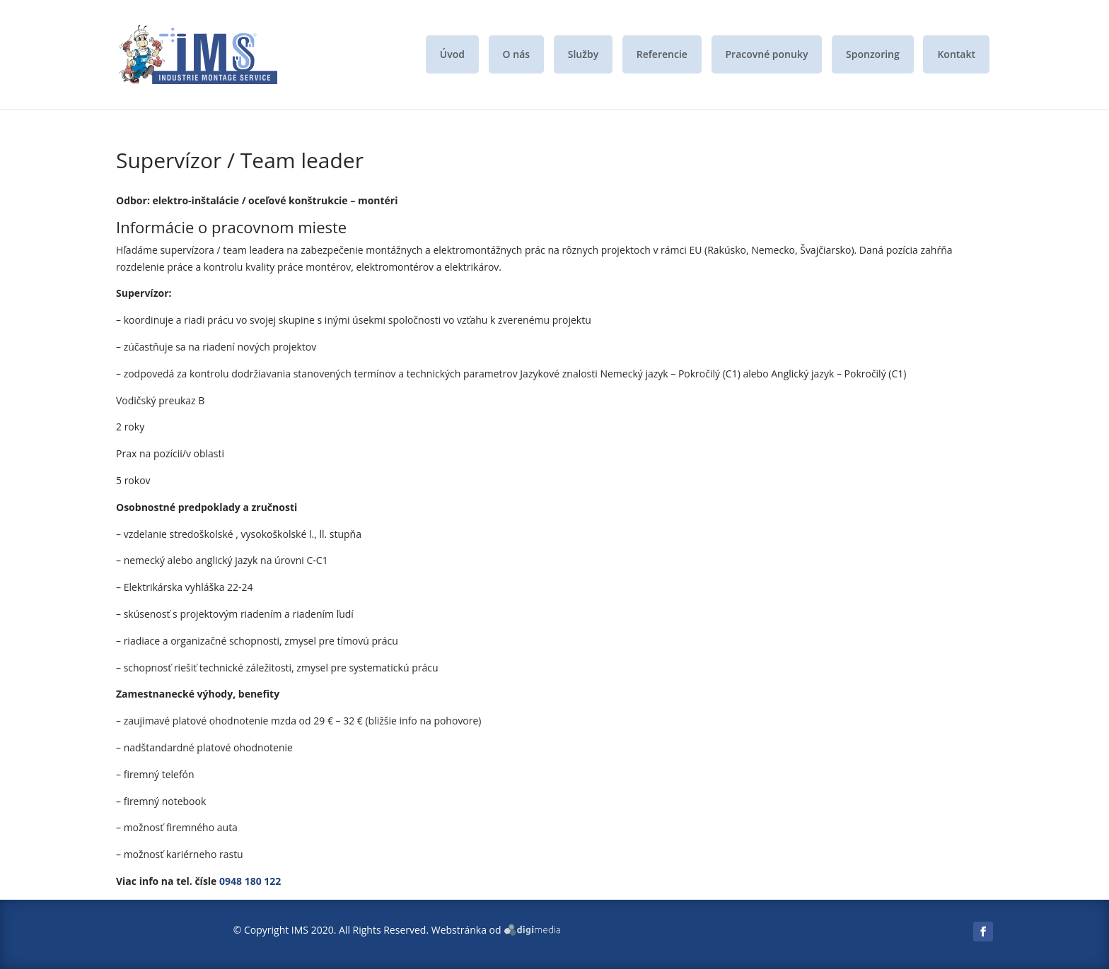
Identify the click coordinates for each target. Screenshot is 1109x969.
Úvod (452, 54)
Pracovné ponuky (767, 54)
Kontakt (956, 54)
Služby (583, 54)
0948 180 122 (250, 881)
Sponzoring (873, 54)
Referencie (662, 54)
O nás (516, 54)
